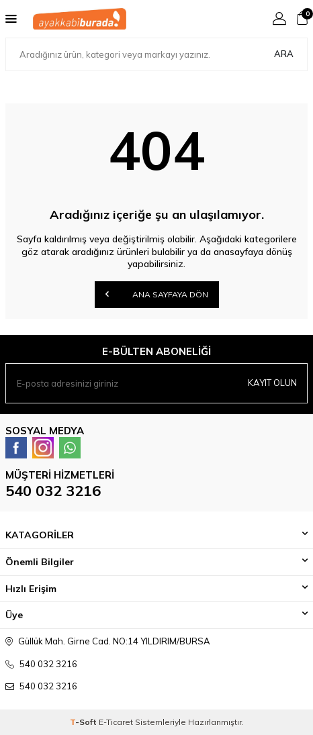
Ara (284, 53)
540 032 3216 (53, 490)
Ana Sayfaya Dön (156, 294)
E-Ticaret (116, 722)
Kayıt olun (272, 382)
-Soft (84, 722)
